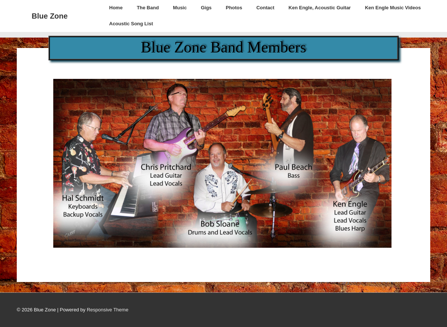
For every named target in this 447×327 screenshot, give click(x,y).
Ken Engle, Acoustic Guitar (320, 7)
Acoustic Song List (131, 23)
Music (180, 7)
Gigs (206, 7)
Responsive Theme (108, 309)
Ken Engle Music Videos (393, 7)
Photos (234, 7)
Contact (265, 7)
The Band (148, 7)
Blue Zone (50, 16)
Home (116, 7)
